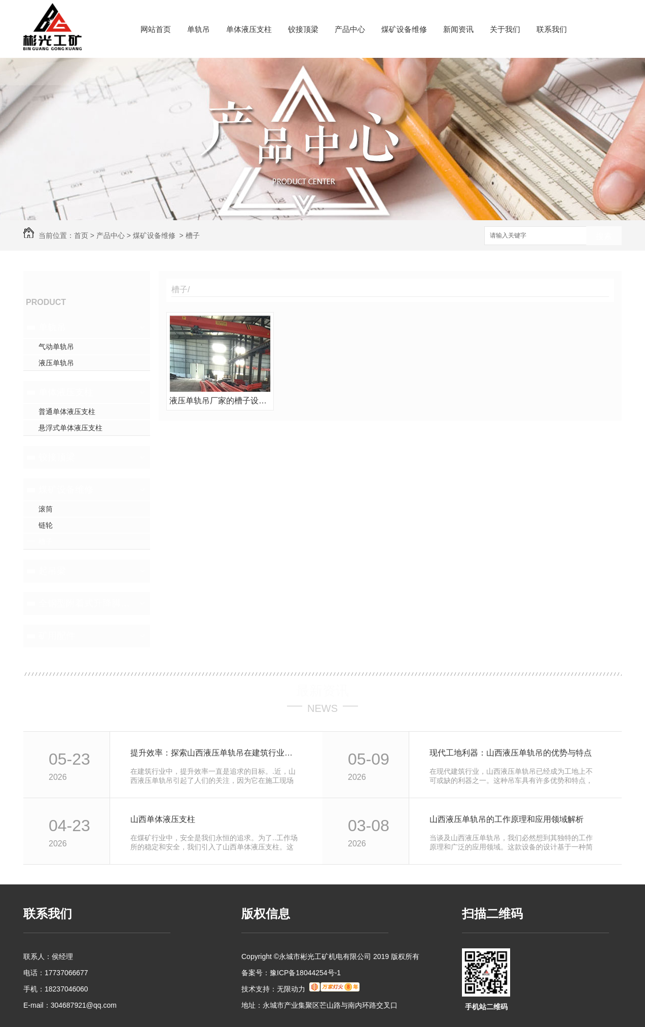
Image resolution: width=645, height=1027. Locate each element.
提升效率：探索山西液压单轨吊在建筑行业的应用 (215, 752)
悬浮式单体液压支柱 (70, 428)
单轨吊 (198, 29)
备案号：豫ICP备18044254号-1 (291, 973)
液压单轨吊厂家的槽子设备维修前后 (220, 400)
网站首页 (155, 29)
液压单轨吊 (56, 363)
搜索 (604, 236)
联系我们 (551, 29)
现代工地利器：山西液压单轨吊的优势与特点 (510, 752)
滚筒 (46, 509)
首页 (81, 235)
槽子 (193, 235)
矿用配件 (57, 636)
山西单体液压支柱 (162, 819)
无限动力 (291, 989)
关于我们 (505, 29)
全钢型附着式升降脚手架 (85, 603)
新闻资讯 (458, 29)
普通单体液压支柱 (67, 411)
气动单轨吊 (56, 347)
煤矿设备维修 (404, 29)
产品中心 (350, 29)
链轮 (46, 525)
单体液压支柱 (249, 29)
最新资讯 (322, 690)
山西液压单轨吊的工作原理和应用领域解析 (506, 819)
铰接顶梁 (303, 29)
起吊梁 (52, 571)
